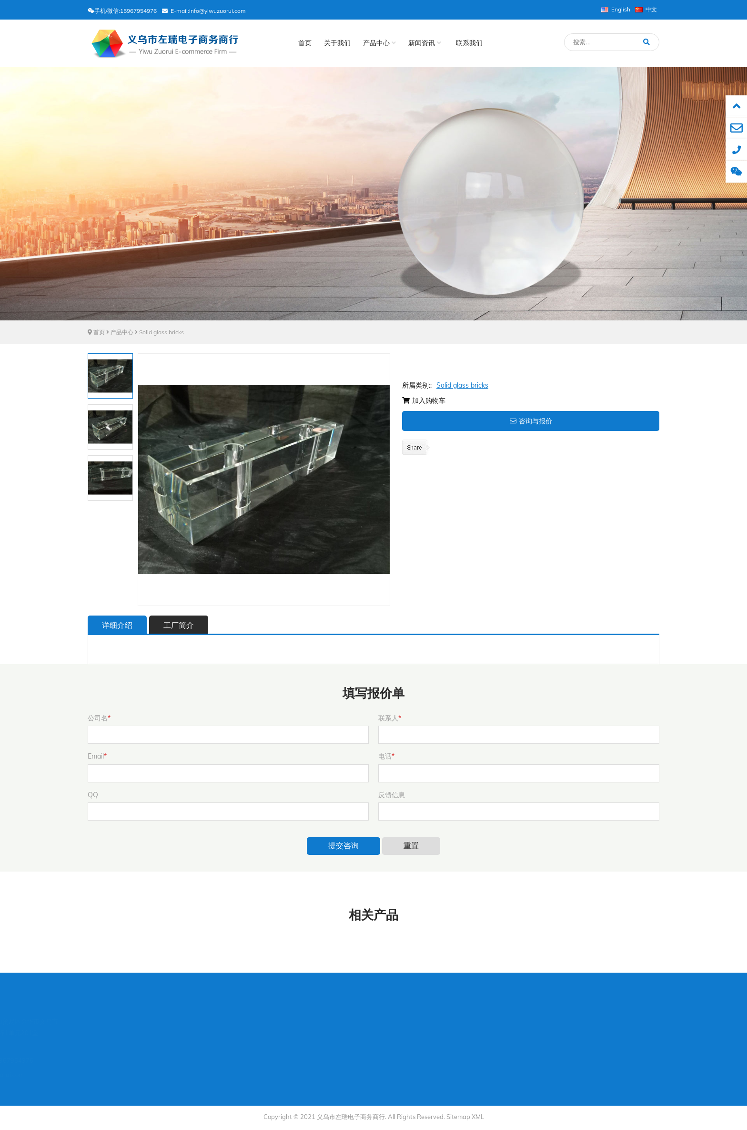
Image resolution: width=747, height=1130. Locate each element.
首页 (305, 43)
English (615, 9)
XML (478, 1116)
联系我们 (469, 43)
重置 (411, 846)
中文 (646, 9)
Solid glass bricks (161, 332)
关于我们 (337, 43)
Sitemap (458, 1116)
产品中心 (379, 43)
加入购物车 (423, 400)
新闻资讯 (424, 43)
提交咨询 (343, 846)
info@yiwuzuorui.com (217, 10)
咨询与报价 (531, 421)
